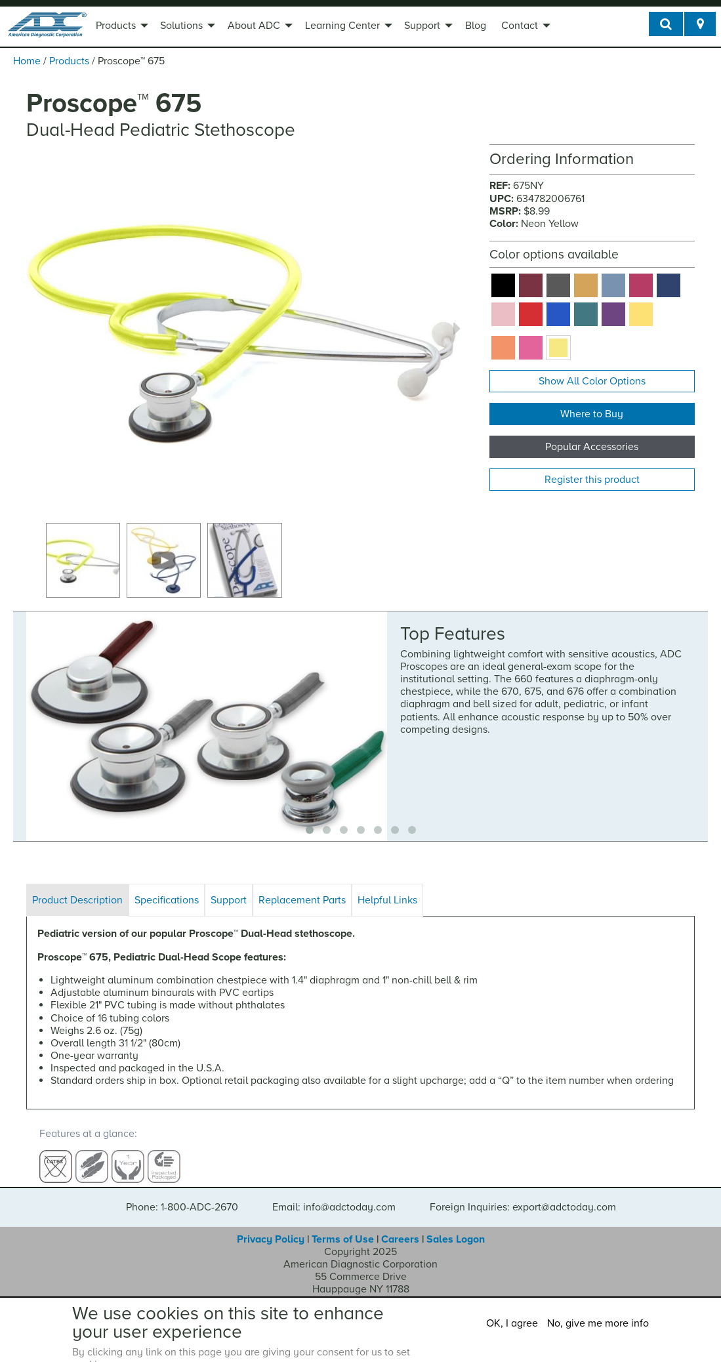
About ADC (254, 25)
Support (422, 25)
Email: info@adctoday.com (334, 1195)
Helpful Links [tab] (387, 900)
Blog (475, 25)
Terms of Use (343, 1226)
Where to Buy (591, 414)
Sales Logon (455, 1226)
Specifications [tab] (166, 900)
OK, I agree (512, 1323)
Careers (400, 1226)
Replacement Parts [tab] (302, 900)
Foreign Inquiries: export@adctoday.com (523, 1195)
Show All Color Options (592, 381)
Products (116, 25)
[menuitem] (120, 27)
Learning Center (342, 25)
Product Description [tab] (77, 900)
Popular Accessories (591, 446)
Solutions (181, 25)
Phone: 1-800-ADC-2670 (182, 1195)
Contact (519, 25)
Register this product (592, 479)
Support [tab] (229, 900)
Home (27, 61)
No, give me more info (598, 1323)
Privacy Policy (270, 1226)
